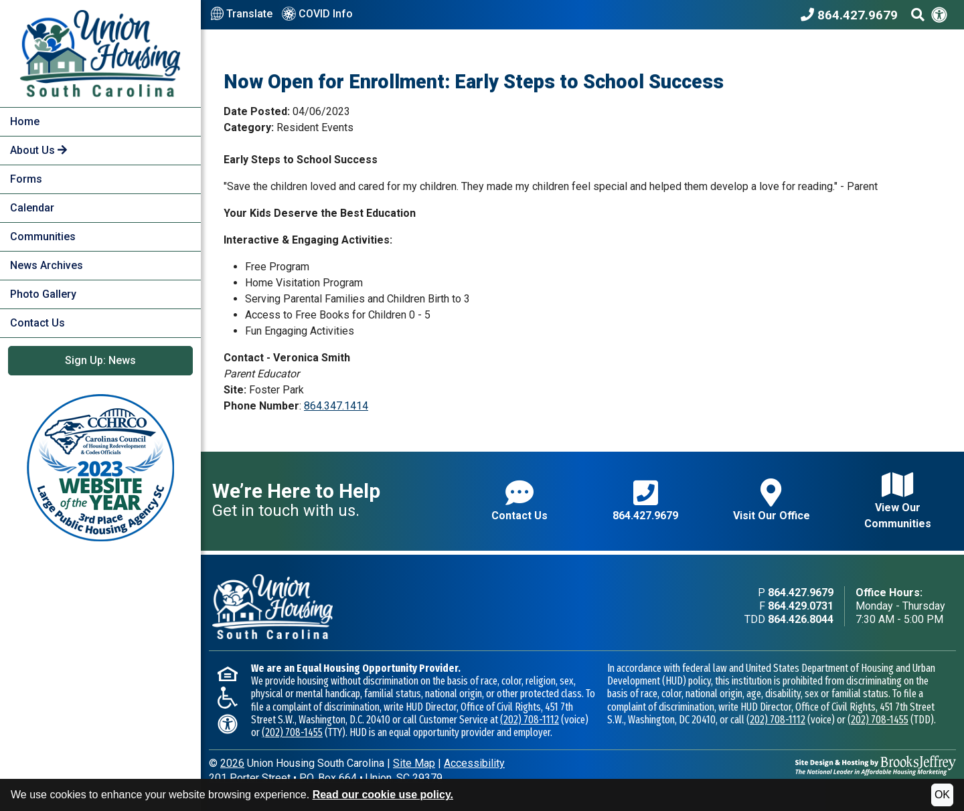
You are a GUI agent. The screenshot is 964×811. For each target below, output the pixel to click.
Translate (241, 14)
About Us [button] (38, 150)
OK (942, 794)
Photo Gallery (43, 294)
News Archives (46, 265)
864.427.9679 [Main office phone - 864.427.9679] (800, 592)
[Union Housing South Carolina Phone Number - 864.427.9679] (852, 14)
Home (24, 121)
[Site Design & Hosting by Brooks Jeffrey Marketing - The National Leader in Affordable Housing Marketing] (875, 764)
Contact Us (37, 323)
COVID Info (317, 15)
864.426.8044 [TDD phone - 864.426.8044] (800, 619)
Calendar (32, 207)
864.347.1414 (336, 405)
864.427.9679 (645, 500)
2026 (232, 763)
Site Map (414, 763)
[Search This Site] (918, 14)
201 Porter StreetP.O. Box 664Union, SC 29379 (326, 778)
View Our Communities (897, 500)
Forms (26, 179)
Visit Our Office (771, 500)
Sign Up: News (100, 360)
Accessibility (474, 763)
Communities (43, 236)
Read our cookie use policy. (383, 794)
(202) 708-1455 (292, 732)
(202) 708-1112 (529, 719)
